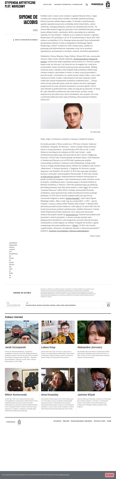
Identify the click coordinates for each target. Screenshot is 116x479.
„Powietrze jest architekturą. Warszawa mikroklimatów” (68, 231)
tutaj (85, 187)
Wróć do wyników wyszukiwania (26, 40)
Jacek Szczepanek (15, 399)
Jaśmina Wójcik (86, 447)
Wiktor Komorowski (16, 447)
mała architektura (70, 357)
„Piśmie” (75, 225)
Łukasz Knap (48, 399)
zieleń (62, 357)
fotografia (46, 357)
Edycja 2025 (48, 4)
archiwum (52, 357)
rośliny (58, 357)
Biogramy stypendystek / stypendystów (68, 4)
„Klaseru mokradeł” (72, 198)
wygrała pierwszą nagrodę (50, 177)
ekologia (39, 357)
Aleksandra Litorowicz (89, 399)
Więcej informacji (64, 474)
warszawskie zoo (72, 215)
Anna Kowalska (49, 447)
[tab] (87, 5)
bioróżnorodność (31, 357)
